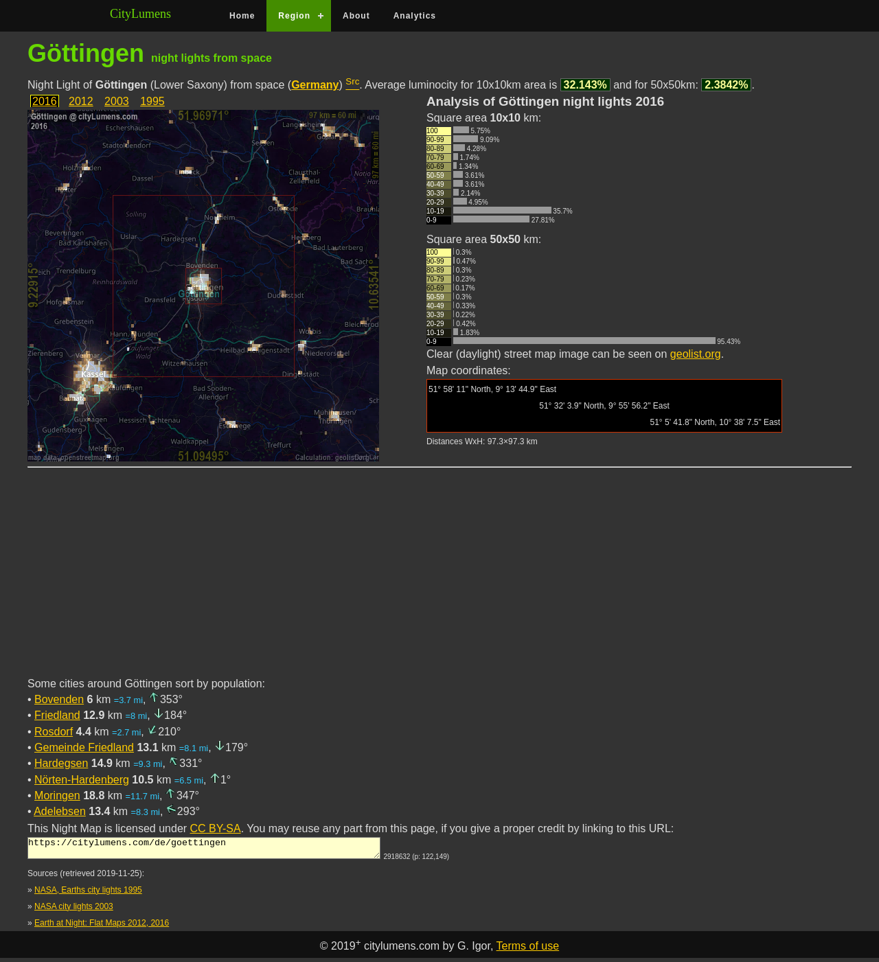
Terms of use (528, 950)
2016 (44, 101)
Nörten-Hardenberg (81, 780)
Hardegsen (61, 763)
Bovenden (59, 699)
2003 (116, 101)
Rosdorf (53, 731)
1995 (152, 101)
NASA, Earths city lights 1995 (88, 894)
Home (242, 16)
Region (294, 16)
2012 (81, 101)
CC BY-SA (215, 828)
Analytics (414, 16)
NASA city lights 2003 (73, 910)
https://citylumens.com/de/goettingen (203, 850)
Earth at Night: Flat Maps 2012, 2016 (101, 927)
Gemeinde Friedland (84, 747)
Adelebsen (60, 811)
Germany (315, 85)
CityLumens (140, 14)
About (356, 16)
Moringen (57, 795)
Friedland (57, 715)
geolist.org (695, 354)
